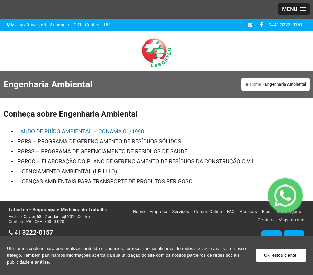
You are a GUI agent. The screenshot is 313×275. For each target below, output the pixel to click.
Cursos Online (208, 211)
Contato (266, 219)
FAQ (231, 211)
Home (138, 211)
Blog (266, 211)
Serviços (180, 211)
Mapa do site (291, 219)
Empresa (158, 211)
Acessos (248, 211)
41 (286, 24)
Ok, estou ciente (280, 255)
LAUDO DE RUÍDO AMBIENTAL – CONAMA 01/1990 (80, 131)
